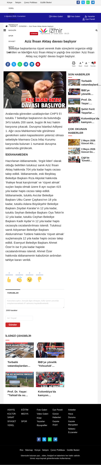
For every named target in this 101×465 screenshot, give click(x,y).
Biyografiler (42, 425)
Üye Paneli (58, 410)
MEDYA (24, 414)
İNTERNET (12, 19)
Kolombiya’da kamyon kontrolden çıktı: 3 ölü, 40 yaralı (50, 393)
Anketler (72, 410)
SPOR (10, 36)
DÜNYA (11, 47)
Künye (9, 2)
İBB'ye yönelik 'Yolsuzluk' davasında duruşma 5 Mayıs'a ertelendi (49, 364)
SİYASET (11, 41)
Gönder (13, 324)
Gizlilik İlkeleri (46, 2)
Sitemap (29, 450)
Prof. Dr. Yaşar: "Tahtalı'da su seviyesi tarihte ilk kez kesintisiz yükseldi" (19, 393)
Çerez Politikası (30, 2)
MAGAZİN (12, 30)
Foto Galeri (42, 410)
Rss (21, 450)
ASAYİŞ (11, 410)
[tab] (12, 293)
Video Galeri (42, 414)
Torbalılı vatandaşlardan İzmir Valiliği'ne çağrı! (18, 364)
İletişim (18, 2)
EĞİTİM (11, 14)
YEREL (11, 8)
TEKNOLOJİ (13, 25)
